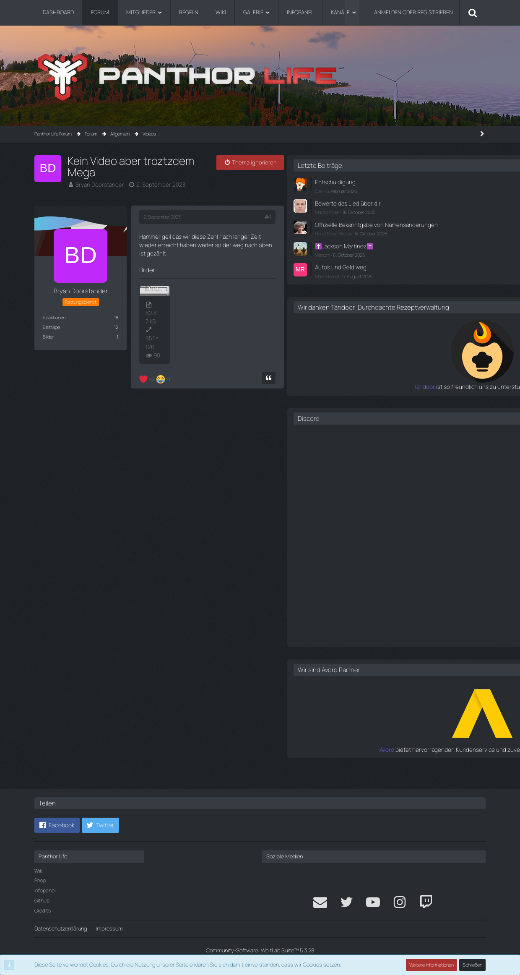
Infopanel (44, 890)
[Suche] (473, 12)
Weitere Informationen (432, 965)
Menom (378, 259)
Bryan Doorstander (97, 172)
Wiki (38, 870)
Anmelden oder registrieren (413, 12)
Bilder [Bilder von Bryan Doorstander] (48, 330)
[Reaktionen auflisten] (155, 347)
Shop (40, 880)
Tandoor (360, 397)
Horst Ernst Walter (389, 239)
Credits (42, 910)
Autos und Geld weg (395, 271)
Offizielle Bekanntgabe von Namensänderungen (402, 226)
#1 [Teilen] (310, 210)
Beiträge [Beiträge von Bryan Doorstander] (51, 320)
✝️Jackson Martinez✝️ (398, 251)
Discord (364, 429)
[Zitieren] (311, 348)
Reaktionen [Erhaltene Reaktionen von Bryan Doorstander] (54, 311)
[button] (57, 825)
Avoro (364, 760)
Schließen (472, 965)
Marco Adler (383, 210)
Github (41, 900)
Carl (375, 190)
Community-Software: (260, 950)
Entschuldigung (389, 181)
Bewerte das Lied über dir (401, 202)
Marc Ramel (383, 279)
